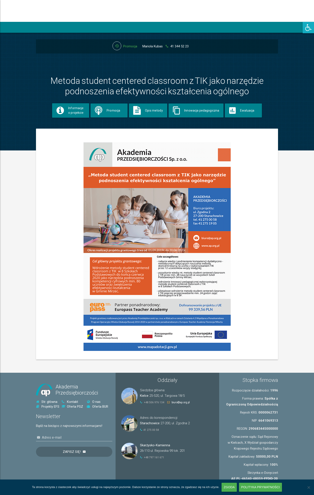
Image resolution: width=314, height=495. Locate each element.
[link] (308, 27)
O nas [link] (94, 402)
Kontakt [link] (69, 402)
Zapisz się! (72, 452)
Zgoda (229, 487)
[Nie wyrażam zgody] (308, 487)
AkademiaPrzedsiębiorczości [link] (77, 390)
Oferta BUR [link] (97, 407)
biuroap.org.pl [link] (181, 402)
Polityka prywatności (260, 487)
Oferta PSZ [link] (72, 407)
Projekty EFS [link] (47, 407)
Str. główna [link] (46, 402)
